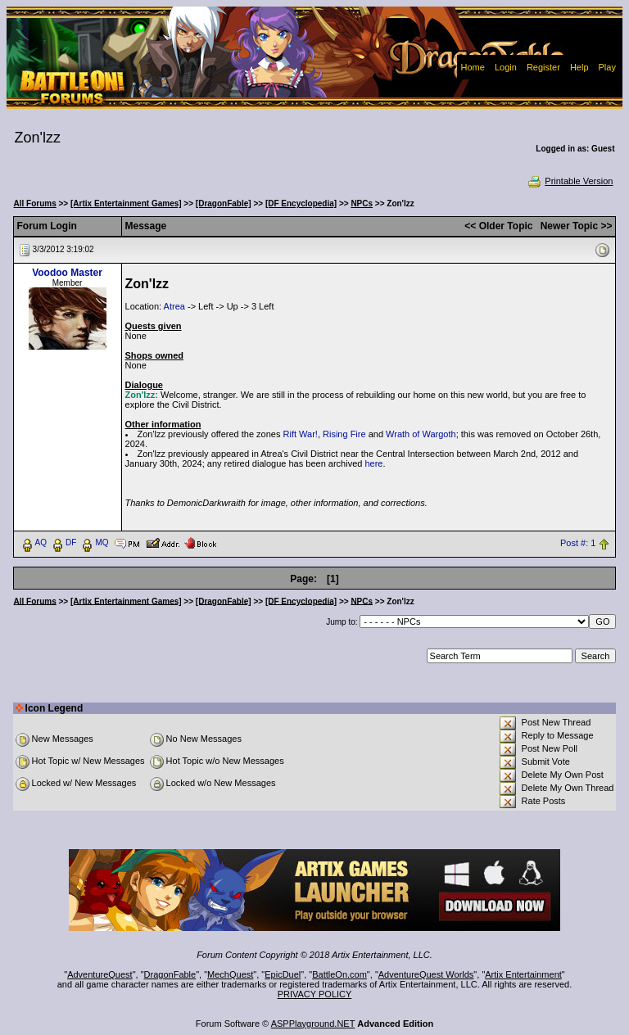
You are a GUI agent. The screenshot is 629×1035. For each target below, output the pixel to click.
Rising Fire (344, 434)
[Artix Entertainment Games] (126, 203)
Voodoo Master (67, 272)
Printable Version (570, 181)
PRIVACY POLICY (315, 994)
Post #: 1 (577, 543)
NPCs (362, 203)
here (373, 463)
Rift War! (300, 434)
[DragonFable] (223, 203)
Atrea (174, 306)
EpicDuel (283, 974)
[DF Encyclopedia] (301, 203)
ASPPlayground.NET (313, 1023)
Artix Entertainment (523, 974)
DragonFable (170, 974)
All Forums (35, 203)
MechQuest (230, 974)
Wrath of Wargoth (421, 434)
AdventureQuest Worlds (426, 974)
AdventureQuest (100, 974)
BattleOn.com (339, 974)
